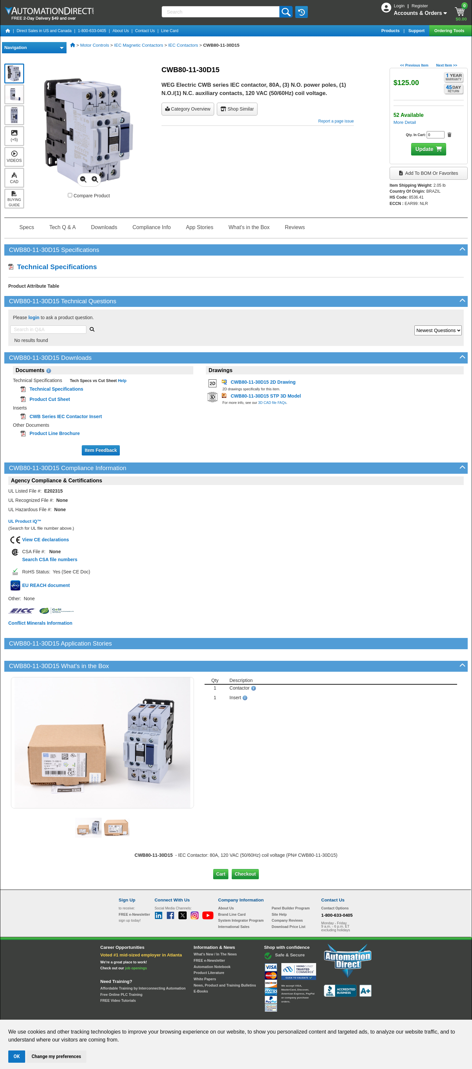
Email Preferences (231, 1013)
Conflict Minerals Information (40, 623)
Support (417, 30)
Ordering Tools (449, 30)
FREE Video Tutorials (118, 978)
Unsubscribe (200, 1013)
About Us (121, 30)
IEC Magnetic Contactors (138, 45)
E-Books (201, 969)
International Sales (234, 904)
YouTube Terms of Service (321, 1013)
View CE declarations (45, 539)
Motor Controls (94, 45)
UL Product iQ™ (24, 521)
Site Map (133, 1013)
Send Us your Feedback (165, 1013)
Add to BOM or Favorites (428, 173)
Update (424, 149)
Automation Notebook (212, 944)
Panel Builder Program (291, 886)
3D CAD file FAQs (272, 403)
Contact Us (145, 30)
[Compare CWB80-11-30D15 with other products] (70, 195)
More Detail (405, 122)
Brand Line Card (232, 892)
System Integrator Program (240, 898)
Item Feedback (101, 450)
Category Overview (188, 109)
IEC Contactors (183, 45)
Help (121, 380)
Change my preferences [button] (56, 1056)
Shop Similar (237, 109)
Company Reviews (287, 898)
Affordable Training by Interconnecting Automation (143, 966)
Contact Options (335, 886)
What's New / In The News (215, 932)
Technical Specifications (52, 266)
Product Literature (209, 950)
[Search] (221, 12)
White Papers (205, 956)
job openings (136, 946)
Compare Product (89, 195)
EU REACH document (46, 585)
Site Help (279, 892)
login (33, 317)
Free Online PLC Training (121, 972)
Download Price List (289, 904)
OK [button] (17, 1056)
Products (391, 30)
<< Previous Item (414, 65)
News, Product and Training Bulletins (225, 963)
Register (419, 5)
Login (400, 5)
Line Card (169, 30)
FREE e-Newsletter (209, 938)
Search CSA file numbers (49, 559)
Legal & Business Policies (273, 1013)
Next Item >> (446, 65)
